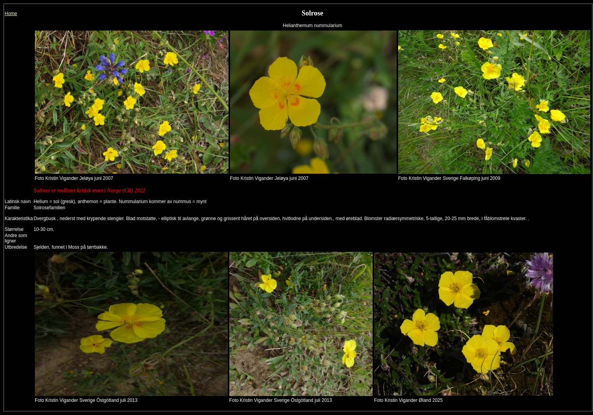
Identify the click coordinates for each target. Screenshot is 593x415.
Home (11, 13)
